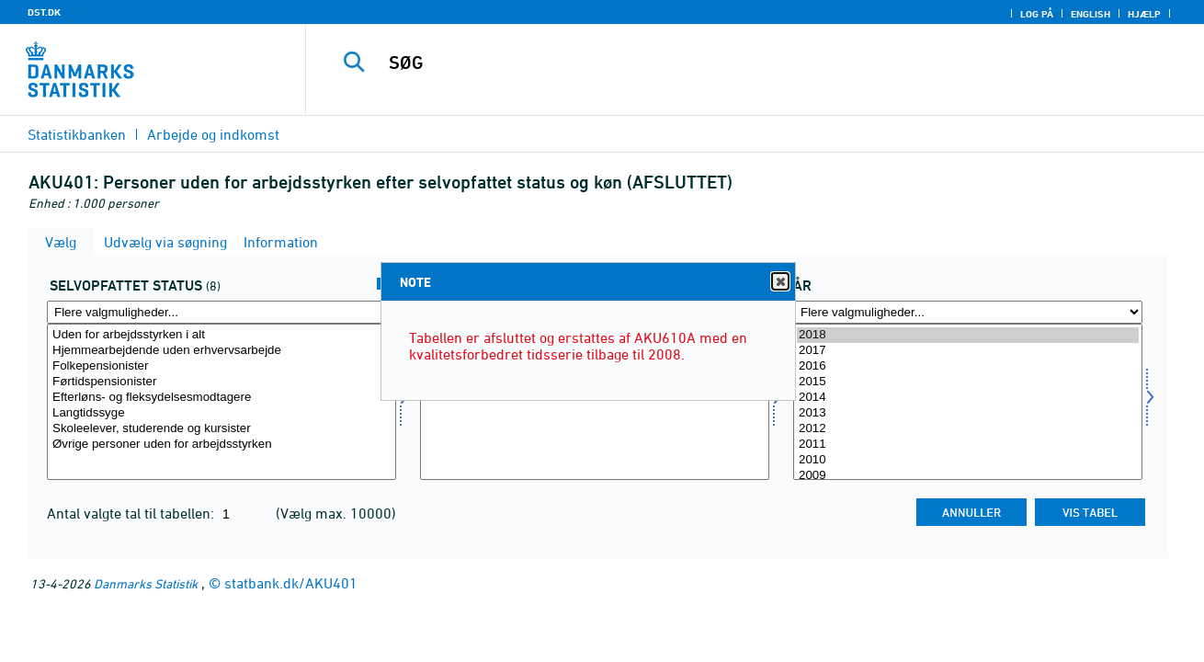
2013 (968, 413)
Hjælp (1144, 13)
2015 (968, 382)
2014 (968, 397)
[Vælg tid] (967, 402)
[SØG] (735, 62)
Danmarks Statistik (146, 583)
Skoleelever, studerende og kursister (221, 429)
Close (779, 282)
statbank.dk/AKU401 (291, 583)
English (1090, 13)
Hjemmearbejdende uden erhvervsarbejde (221, 351)
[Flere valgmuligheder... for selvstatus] (221, 312)
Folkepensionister (221, 366)
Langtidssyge (221, 413)
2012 (968, 429)
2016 (968, 366)
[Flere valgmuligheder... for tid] (967, 312)
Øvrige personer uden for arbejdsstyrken (221, 444)
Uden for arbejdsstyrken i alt (221, 335)
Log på (1036, 13)
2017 (968, 351)
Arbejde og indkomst (213, 134)
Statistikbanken (77, 134)
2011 (968, 444)
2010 (968, 460)
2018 (968, 335)
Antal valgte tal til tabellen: (132, 513)
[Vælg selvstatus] (221, 402)
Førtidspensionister (221, 382)
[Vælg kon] (594, 402)
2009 (968, 476)
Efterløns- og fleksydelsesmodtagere (221, 397)
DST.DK (44, 12)
